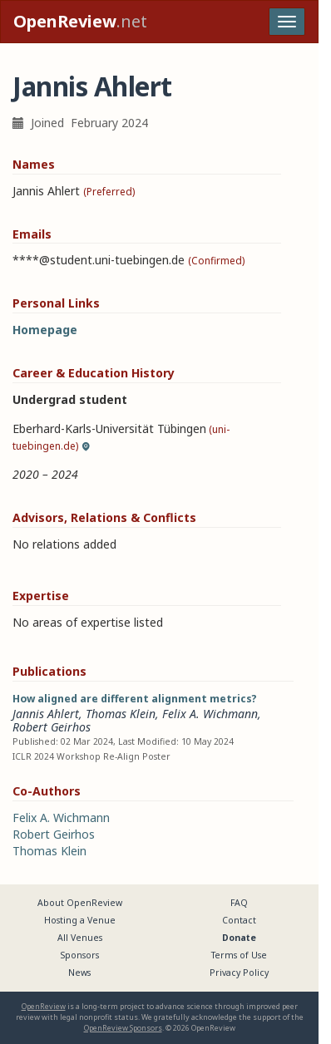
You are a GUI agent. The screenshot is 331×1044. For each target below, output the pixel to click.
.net (80, 21)
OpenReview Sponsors (123, 1027)
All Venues (79, 937)
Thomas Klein (121, 713)
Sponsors (80, 955)
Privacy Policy (239, 972)
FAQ (239, 903)
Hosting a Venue (80, 920)
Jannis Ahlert (45, 713)
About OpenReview (79, 903)
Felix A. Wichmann (210, 713)
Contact (239, 920)
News (79, 972)
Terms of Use (239, 955)
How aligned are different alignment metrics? (134, 699)
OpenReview (44, 1006)
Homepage (44, 329)
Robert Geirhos (51, 727)
